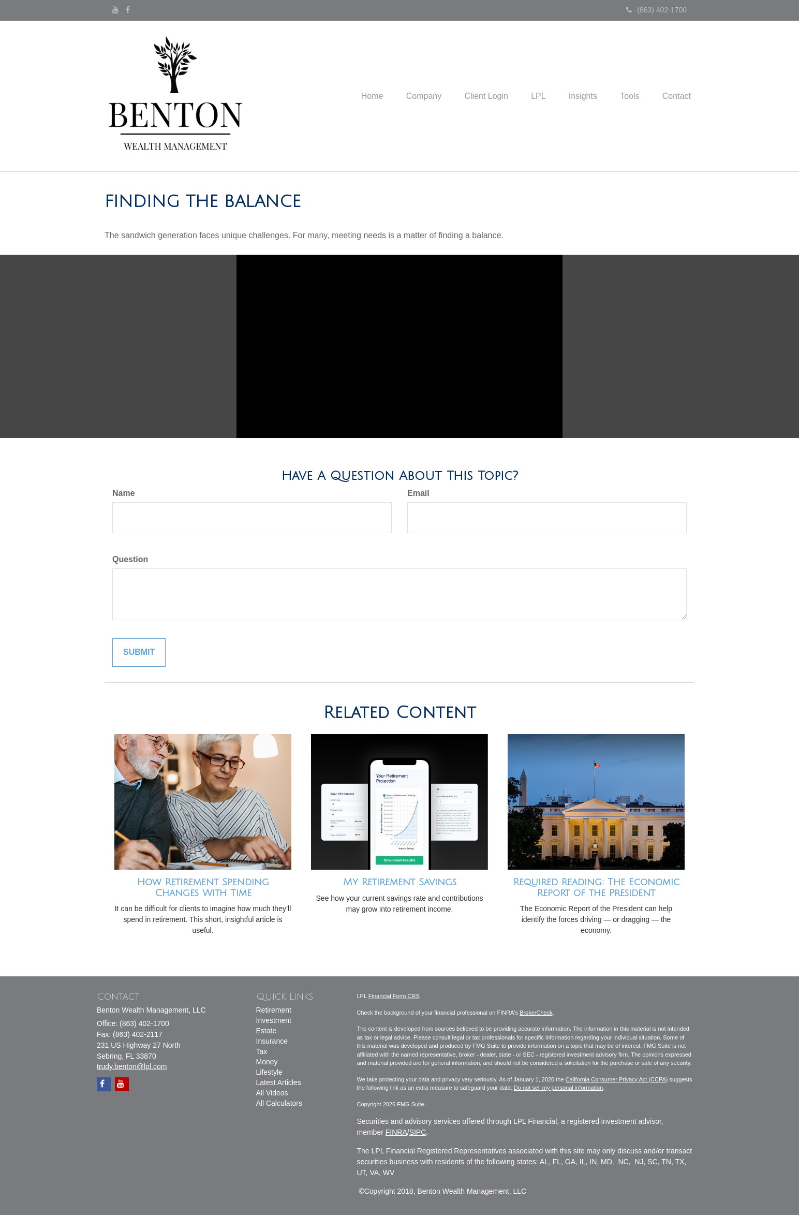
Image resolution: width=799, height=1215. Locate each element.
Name (123, 493)
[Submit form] (139, 652)
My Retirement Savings (399, 882)
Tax (262, 1051)
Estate (266, 1031)
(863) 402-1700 (656, 10)
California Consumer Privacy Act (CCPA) (617, 1079)
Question (130, 559)
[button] (407, 96)
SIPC (417, 1132)
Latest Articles (278, 1082)
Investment (273, 1020)
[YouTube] (115, 10)
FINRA (396, 1132)
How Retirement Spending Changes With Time (203, 887)
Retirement (273, 1010)
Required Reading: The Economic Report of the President (596, 887)
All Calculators (279, 1103)
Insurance (272, 1041)
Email (418, 493)
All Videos (272, 1093)
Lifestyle (269, 1072)
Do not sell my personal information (558, 1088)
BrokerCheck (536, 1012)
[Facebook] (128, 10)
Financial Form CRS (394, 996)
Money (267, 1062)
